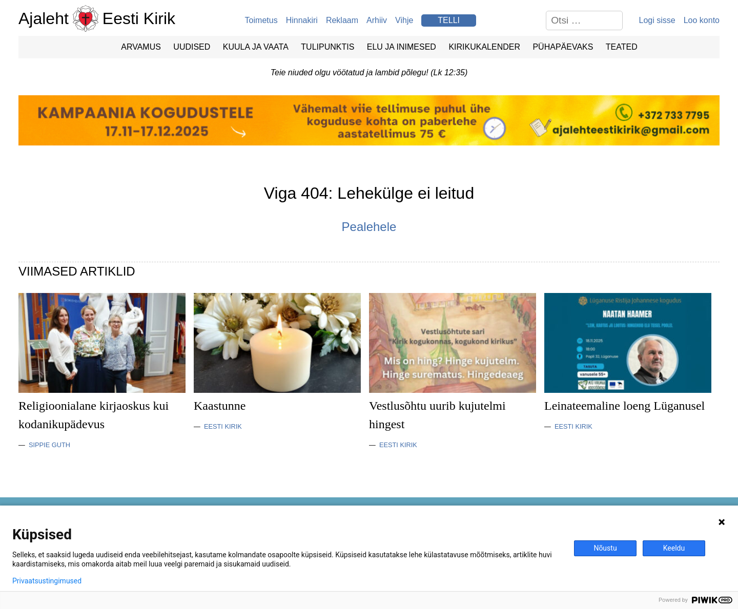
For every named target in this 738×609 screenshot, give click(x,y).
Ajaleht (43, 18)
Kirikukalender (484, 47)
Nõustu (605, 548)
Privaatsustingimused (46, 581)
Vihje (404, 20)
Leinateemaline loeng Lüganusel (624, 405)
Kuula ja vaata (256, 47)
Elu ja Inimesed (401, 47)
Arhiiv (376, 20)
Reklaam (342, 20)
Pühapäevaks (562, 47)
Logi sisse (657, 20)
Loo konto (702, 20)
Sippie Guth (49, 445)
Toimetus (261, 20)
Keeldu (674, 548)
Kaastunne (219, 405)
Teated (622, 47)
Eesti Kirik (138, 18)
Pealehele (369, 227)
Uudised (191, 47)
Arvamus (141, 47)
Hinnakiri (302, 20)
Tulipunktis (327, 47)
